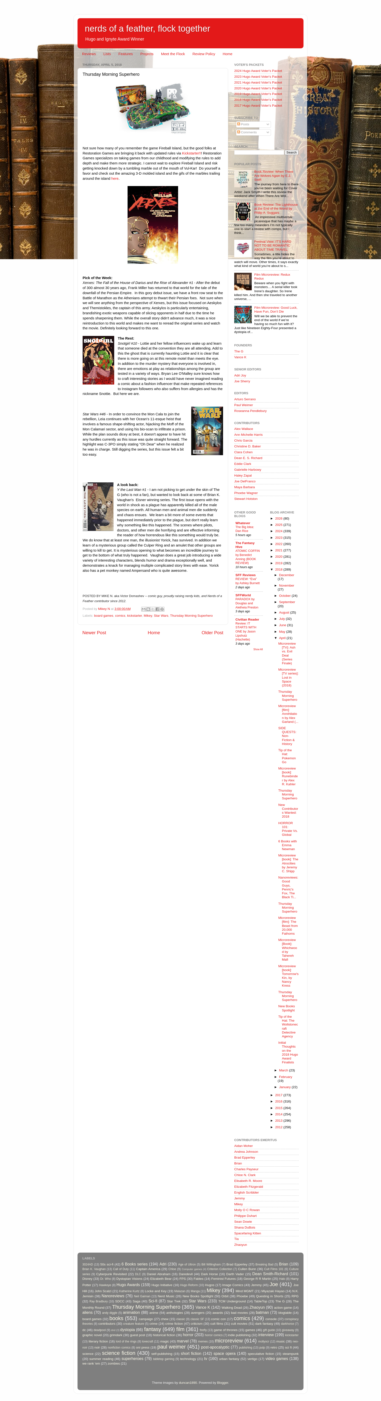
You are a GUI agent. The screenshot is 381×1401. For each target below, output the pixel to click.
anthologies (174, 1313)
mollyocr (263, 1341)
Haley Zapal (243, 475)
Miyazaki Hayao (273, 1291)
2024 (279, 531)
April (283, 638)
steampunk (291, 1354)
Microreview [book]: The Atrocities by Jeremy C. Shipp (288, 863)
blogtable (285, 1313)
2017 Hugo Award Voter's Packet (258, 105)
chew (165, 1319)
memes (203, 1341)
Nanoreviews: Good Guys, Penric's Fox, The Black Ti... (288, 887)
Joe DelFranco (245, 481)
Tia (236, 1239)
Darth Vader (235, 1274)
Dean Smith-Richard (270, 1274)
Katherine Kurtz (129, 1291)
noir (97, 1347)
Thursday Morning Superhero (191, 615)
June (283, 625)
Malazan (179, 1291)
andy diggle (109, 1313)
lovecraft (147, 1341)
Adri (162, 1264)
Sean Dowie (243, 1221)
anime (153, 1313)
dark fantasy (264, 1323)
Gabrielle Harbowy (247, 469)
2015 (279, 1108)
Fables (199, 1279)
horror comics (214, 1335)
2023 (279, 537)
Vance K (240, 357)
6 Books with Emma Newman (287, 845)
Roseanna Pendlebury (250, 411)
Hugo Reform (189, 1285)
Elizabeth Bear (161, 1279)
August (284, 612)
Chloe (172, 1269)
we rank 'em (91, 1363)
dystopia (127, 1329)
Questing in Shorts (270, 1296)
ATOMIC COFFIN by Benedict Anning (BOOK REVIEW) (247, 557)
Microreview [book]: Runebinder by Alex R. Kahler (288, 776)
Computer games (192, 1269)
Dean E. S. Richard (248, 458)
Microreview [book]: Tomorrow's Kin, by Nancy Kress (288, 976)
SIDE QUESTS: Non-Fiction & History (287, 736)
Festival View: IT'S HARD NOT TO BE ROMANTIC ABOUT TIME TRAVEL (272, 245)
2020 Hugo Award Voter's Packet (258, 88)
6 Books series (134, 1264)
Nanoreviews (113, 1296)
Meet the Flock (173, 54)
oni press (142, 1347)
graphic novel (92, 1335)
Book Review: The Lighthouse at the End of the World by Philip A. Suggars (276, 208)
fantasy (152, 1329)
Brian (238, 1163)
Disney (87, 1279)
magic (164, 1341)
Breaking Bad (264, 1264)
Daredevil (186, 1274)
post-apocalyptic (215, 1347)
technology (188, 1359)
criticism (197, 1323)
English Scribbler (246, 1192)
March (284, 1070)
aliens (87, 1312)
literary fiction (98, 1341)
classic (180, 1319)
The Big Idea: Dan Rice (244, 529)
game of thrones (226, 1330)
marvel (183, 1341)
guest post (137, 1335)
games (250, 1330)
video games (277, 1358)
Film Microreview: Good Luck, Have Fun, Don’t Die (275, 309)
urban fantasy (229, 1359)
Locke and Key (156, 1291)
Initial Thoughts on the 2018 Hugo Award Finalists (288, 1052)
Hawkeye (105, 1285)
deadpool (100, 1330)
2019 (279, 563)
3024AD (87, 1264)
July (282, 619)
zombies (114, 1363)
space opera (225, 1353)
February (285, 1077)
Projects (146, 54)
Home (227, 54)
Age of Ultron (187, 1264)
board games (103, 615)
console (271, 1319)
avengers (198, 1313)
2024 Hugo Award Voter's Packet (258, 71)
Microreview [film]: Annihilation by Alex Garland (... (288, 714)
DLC (138, 1274)
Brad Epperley (244, 1157)
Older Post (212, 632)
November (286, 585)
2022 (279, 544)
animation (131, 1312)
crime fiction (174, 1323)
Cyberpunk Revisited (111, 1274)
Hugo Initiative (161, 1285)
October (285, 596)
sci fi (288, 1347)
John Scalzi (103, 1291)
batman (262, 1312)
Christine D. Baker (247, 446)
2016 (279, 1101)
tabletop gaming (163, 1359)
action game (283, 1307)
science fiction (118, 1353)
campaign (146, 1319)
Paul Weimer (243, 405)
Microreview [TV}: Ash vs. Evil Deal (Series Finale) (287, 653)
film (180, 1329)
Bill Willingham (211, 1264)
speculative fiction (261, 1354)
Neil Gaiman (142, 1296)
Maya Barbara (244, 487)
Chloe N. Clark (245, 1175)
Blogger (222, 1382)
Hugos (209, 1285)
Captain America (148, 1269)
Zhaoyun (240, 1245)
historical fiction (164, 1335)
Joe (273, 1284)
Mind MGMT (245, 1291)
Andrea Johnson (246, 1151)
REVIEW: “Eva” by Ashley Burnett (247, 581)
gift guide (269, 1330)
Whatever (242, 523)
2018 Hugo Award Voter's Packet (258, 100)
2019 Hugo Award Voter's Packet (258, 94)
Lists (107, 54)
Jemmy (239, 1198)
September (287, 602)
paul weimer (171, 1347)
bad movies (239, 1313)
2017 (279, 1095)
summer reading (101, 1359)
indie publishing (239, 1335)
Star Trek (174, 1301)
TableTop (260, 1301)
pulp (262, 1347)
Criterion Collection (219, 1269)
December (286, 575)
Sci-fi (152, 1301)
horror (188, 1335)
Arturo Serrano (245, 399)
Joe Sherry (242, 381)
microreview (229, 1341)
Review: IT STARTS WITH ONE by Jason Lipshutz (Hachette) (245, 631)
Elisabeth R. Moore (248, 1181)
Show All (258, 649)
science (88, 1354)
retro (273, 1347)
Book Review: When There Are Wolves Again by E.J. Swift (273, 175)
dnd (113, 1330)
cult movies (239, 1323)
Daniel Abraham (158, 1274)
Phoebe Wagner (246, 493)
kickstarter (134, 615)
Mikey (148, 615)
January (285, 1087)
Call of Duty (121, 1269)
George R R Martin (257, 1279)
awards (217, 1313)
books (116, 1318)
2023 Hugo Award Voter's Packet (258, 76)
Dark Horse (209, 1274)
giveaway (288, 1330)
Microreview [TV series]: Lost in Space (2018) (288, 677)
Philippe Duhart (245, 1216)
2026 (279, 518)
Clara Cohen (243, 452)
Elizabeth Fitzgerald (248, 1186)
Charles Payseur (246, 1169)
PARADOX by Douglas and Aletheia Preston (246, 603)
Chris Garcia (243, 440)
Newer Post (94, 632)
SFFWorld (243, 595)
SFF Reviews (245, 575)
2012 (279, 1127)
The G (238, 351)
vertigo (252, 1359)
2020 (279, 556)
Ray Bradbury (98, 1301)
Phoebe (242, 1296)
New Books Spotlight (286, 1008)
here (115, 178)
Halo (282, 1279)
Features (125, 54)
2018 (279, 569)
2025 (279, 525)
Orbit (224, 1296)
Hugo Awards (128, 1284)
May (282, 631)
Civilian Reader (247, 619)
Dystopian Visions (129, 1279)
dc (84, 1330)
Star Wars (161, 615)
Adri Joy (240, 375)
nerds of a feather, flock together (147, 29)
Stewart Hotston (246, 499)
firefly (203, 1330)
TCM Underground (232, 1301)
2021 (279, 550)
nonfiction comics (119, 1347)
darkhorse (287, 1323)
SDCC (119, 1301)
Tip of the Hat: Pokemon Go (287, 756)
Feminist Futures (223, 1279)
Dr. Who (105, 1279)
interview (266, 1335)
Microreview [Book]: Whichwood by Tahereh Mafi (287, 949)
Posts (243, 124)
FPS (182, 1279)
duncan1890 (188, 1382)
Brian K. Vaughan (94, 1269)
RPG (295, 1296)
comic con (218, 1319)
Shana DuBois (244, 1227)
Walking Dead (232, 1307)
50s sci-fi (106, 1264)
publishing (245, 1347)
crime (153, 1323)
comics (120, 615)
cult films (216, 1323)
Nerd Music (166, 1296)
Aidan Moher (243, 1146)
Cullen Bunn (247, 1269)
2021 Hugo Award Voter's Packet (258, 82)
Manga (195, 1291)
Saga (136, 1301)
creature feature (133, 1323)
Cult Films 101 (273, 1269)
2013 (279, 1120)
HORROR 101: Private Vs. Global (288, 829)
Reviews (89, 54)
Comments (247, 132)
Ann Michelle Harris (248, 434)
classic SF (197, 1319)
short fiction (191, 1353)
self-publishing (161, 1354)
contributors (106, 1323)
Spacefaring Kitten (247, 1233)
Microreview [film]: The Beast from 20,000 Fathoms (288, 925)
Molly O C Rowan (247, 1210)
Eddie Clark (242, 464)
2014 (279, 1114)
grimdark (116, 1335)
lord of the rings (126, 1341)
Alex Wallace (243, 429)
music (280, 1341)
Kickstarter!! (191, 153)
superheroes (132, 1358)
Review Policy (203, 54)
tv (205, 1358)
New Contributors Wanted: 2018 (288, 811)
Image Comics (232, 1285)
